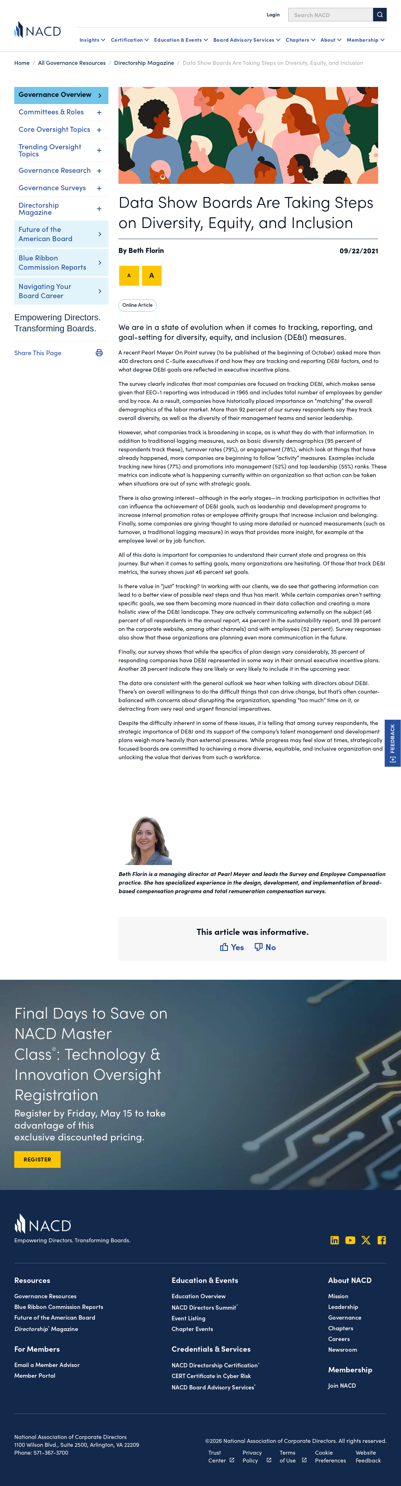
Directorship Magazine (144, 62)
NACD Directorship (216, 1365)
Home (22, 62)
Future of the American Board (45, 233)
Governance (344, 1317)
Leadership (343, 1306)
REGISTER (37, 1159)
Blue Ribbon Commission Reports (52, 261)
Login (273, 14)
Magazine (46, 1328)
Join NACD (342, 1385)
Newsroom (342, 1349)
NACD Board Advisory (214, 1386)
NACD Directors (205, 1307)
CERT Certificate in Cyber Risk (211, 1375)
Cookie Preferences (330, 1456)
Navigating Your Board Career (45, 290)
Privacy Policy (252, 1456)
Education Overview (199, 1295)
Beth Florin (146, 250)
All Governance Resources (72, 62)
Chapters (340, 1328)
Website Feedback (368, 1456)
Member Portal (34, 1375)
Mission (338, 1295)
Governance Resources (45, 1295)
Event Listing (188, 1317)
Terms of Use (288, 1456)
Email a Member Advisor (47, 1364)
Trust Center (217, 1456)
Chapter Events (192, 1328)
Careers (339, 1338)
